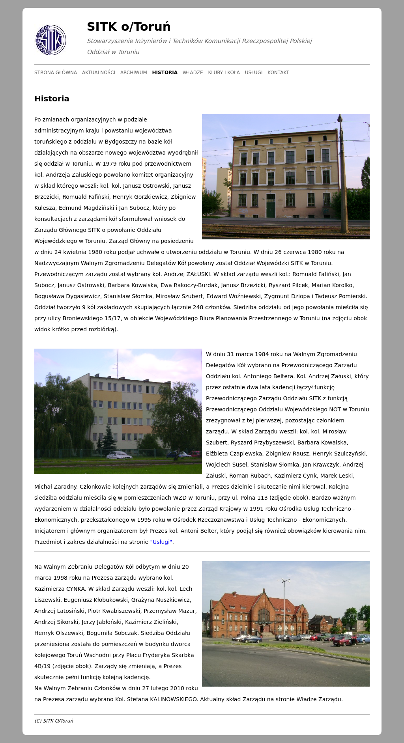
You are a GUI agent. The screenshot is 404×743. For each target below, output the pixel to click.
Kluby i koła (223, 72)
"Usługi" (161, 542)
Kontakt (278, 72)
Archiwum (133, 72)
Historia (165, 72)
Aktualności (98, 72)
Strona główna (55, 72)
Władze (193, 72)
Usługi (254, 72)
